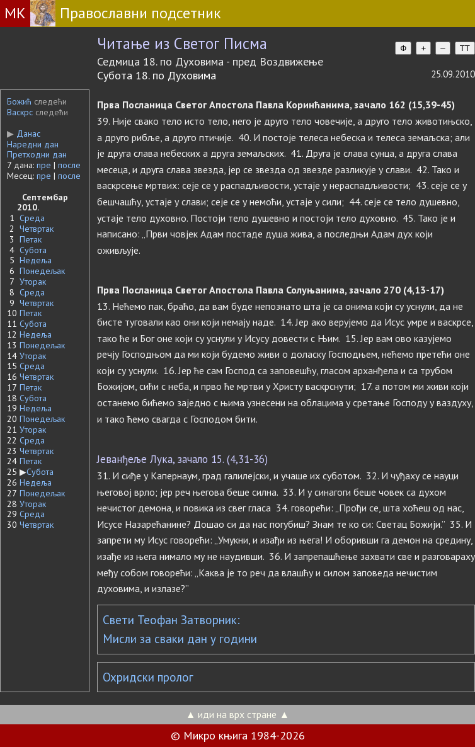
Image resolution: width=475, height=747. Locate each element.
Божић (19, 101)
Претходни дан (37, 154)
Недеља (36, 260)
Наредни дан (33, 144)
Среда (32, 218)
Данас (23, 133)
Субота (33, 250)
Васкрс (20, 112)
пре (44, 165)
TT (465, 48)
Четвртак (37, 228)
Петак (31, 239)
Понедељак (42, 271)
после (69, 165)
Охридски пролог (148, 677)
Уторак (33, 281)
